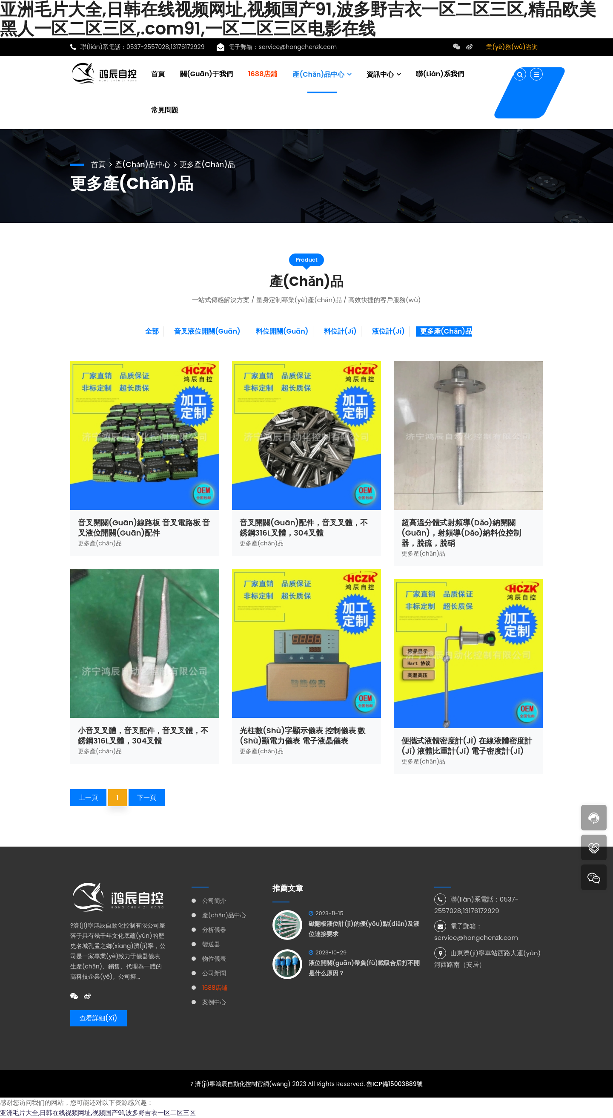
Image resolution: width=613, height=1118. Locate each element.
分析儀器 (214, 929)
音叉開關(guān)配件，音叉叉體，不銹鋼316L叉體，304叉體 (304, 527)
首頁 (158, 73)
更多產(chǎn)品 (212, 163)
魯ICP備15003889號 (395, 1084)
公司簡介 (214, 900)
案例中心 (214, 1002)
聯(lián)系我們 (440, 73)
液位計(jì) (388, 331)
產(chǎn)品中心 (318, 74)
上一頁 (88, 797)
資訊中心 (380, 74)
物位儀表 (214, 958)
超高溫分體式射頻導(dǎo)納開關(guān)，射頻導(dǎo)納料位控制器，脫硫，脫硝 (461, 532)
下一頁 (146, 797)
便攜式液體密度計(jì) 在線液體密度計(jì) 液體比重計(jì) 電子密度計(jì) (466, 745)
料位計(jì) (340, 331)
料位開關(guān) (282, 331)
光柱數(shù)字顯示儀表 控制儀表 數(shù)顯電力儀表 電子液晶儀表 (302, 735)
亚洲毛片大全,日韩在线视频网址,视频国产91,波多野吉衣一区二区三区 (98, 1112)
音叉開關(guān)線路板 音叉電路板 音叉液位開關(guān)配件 (144, 527)
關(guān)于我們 (206, 73)
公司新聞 (214, 973)
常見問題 (164, 110)
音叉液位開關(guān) (207, 331)
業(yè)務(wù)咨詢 (512, 47)
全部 (152, 331)
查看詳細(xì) (98, 1018)
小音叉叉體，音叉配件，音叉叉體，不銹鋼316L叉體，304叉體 (143, 735)
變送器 (211, 944)
